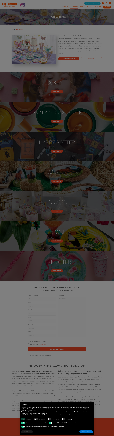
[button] (92, 404)
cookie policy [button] (32, 410)
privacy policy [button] (66, 407)
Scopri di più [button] (27, 431)
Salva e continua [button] (86, 431)
